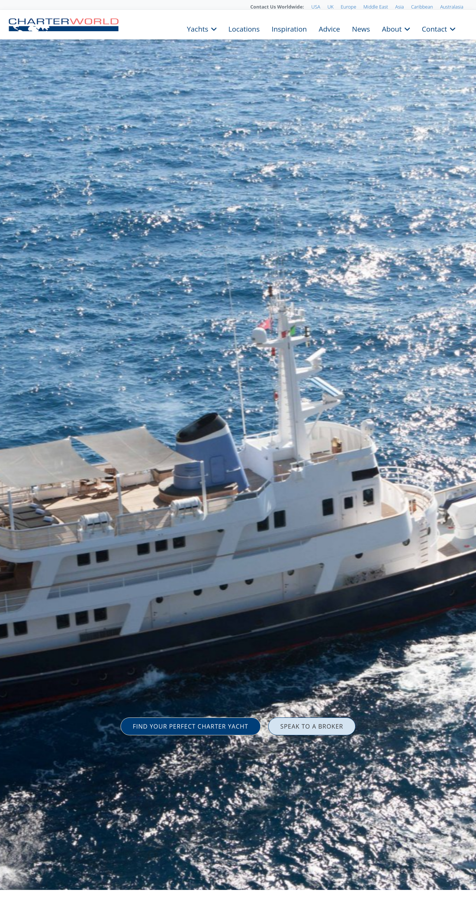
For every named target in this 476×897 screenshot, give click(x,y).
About (392, 28)
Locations (244, 28)
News (361, 28)
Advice (329, 28)
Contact (434, 28)
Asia (399, 6)
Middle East (375, 6)
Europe (348, 6)
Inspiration (289, 28)
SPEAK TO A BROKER (311, 726)
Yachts (197, 28)
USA (315, 6)
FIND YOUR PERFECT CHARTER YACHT (190, 726)
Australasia (451, 6)
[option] (238, 448)
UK (330, 6)
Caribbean (422, 6)
